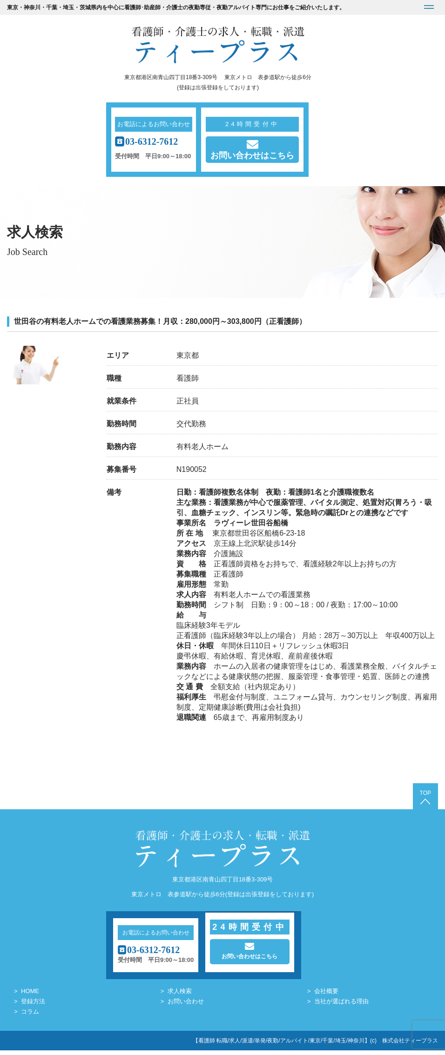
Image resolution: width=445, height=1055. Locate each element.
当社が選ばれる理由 (341, 1005)
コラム (30, 1016)
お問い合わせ (186, 1005)
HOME (30, 995)
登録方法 (33, 1005)
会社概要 (326, 995)
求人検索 (180, 995)
